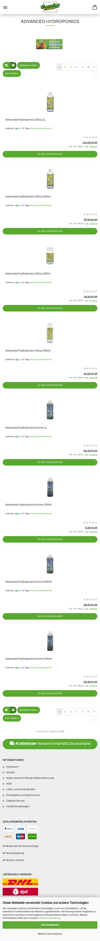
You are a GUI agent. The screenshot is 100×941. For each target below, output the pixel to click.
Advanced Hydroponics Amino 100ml (28, 504)
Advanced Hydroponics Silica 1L (25, 119)
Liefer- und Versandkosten (20, 789)
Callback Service (15, 800)
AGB (9, 783)
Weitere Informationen (50, 934)
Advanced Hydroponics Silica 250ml (28, 350)
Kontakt (10, 772)
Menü (5, 7)
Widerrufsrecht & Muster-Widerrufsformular (30, 778)
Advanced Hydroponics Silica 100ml (27, 273)
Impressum (12, 766)
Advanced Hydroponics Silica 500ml (28, 196)
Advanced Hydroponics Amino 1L (26, 427)
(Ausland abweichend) (41, 128)
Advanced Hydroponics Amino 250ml (28, 658)
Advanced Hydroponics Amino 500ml (28, 581)
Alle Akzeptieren (50, 925)
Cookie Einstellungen (18, 806)
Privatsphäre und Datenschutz (23, 795)
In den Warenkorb (50, 154)
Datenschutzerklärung (49, 918)
